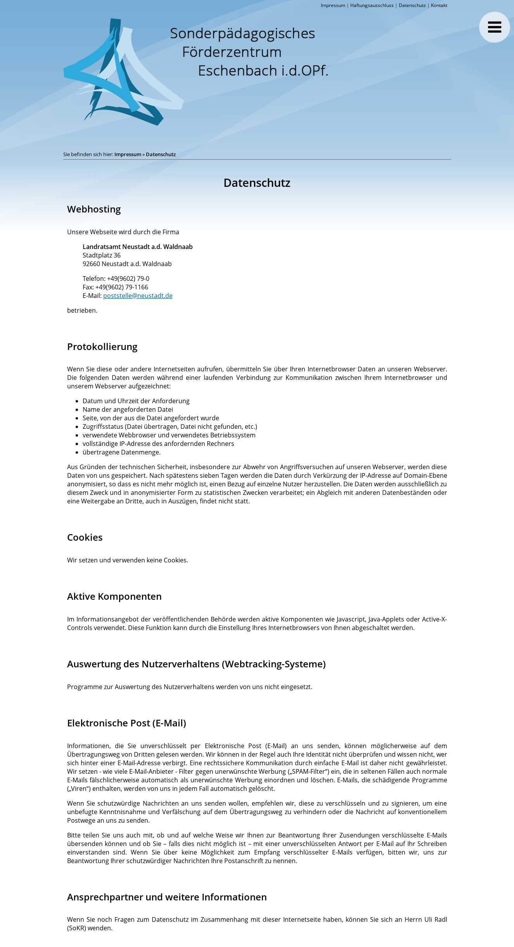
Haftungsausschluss (372, 5)
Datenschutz (412, 5)
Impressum (333, 5)
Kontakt (439, 5)
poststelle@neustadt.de (138, 295)
